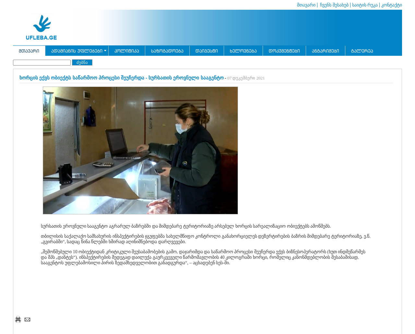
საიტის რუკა (365, 5)
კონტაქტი (391, 5)
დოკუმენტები (284, 51)
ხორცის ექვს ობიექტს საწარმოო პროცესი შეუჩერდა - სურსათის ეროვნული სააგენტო (121, 77)
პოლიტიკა (126, 51)
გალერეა (362, 51)
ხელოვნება (243, 51)
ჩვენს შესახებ (334, 5)
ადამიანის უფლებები (76, 51)
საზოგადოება (167, 51)
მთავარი (306, 5)
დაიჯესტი (207, 51)
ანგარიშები (325, 51)
